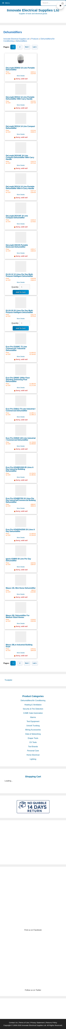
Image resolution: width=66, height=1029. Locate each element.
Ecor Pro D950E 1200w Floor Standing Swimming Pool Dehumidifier (18, 379)
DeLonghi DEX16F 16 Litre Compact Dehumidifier (17, 217)
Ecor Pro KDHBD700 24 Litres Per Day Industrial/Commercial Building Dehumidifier (21, 500)
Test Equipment (33, 721)
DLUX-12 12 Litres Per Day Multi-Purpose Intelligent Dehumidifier (19, 275)
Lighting (33, 759)
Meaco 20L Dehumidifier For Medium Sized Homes (17, 616)
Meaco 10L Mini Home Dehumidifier (21, 588)
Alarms (33, 717)
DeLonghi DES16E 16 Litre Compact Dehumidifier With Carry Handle (20, 157)
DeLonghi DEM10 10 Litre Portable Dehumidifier (20, 69)
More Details (21, 76)
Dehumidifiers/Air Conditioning (33, 700)
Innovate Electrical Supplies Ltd (33, 10)
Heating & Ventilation (33, 705)
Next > (27, 47)
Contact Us (13, 1023)
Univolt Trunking (33, 726)
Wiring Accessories (33, 730)
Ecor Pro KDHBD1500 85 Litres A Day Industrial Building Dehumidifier (19, 469)
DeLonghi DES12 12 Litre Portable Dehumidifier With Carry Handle (20, 98)
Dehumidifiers (12, 32)
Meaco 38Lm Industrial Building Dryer (19, 646)
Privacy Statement (38, 1023)
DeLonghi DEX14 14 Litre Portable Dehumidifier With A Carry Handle (20, 187)
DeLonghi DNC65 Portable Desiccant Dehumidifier (17, 246)
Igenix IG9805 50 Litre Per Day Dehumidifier (18, 560)
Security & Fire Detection (33, 709)
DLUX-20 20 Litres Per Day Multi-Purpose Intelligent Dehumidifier (19, 311)
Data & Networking (33, 734)
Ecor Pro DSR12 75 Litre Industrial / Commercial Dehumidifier (20, 410)
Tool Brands (33, 747)
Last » (35, 47)
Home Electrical (32, 755)
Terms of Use (24, 1023)
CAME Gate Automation (33, 713)
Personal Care (33, 751)
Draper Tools (33, 738)
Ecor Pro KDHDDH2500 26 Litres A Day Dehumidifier (20, 530)
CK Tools (33, 742)
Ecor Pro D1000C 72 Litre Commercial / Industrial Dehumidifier (16, 348)
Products (34, 39)
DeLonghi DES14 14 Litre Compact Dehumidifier (20, 127)
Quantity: (15, 287)
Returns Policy (51, 1023)
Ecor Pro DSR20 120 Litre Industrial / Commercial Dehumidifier (20, 439)
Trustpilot (8, 680)
